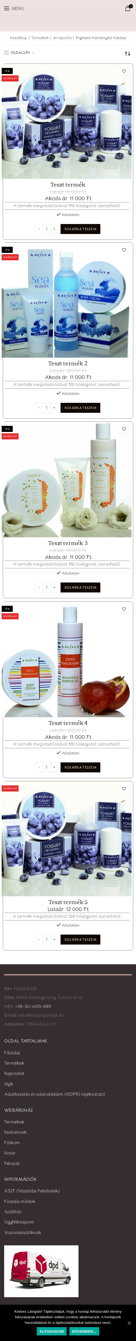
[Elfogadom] (129, 1323)
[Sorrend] (128, 53)
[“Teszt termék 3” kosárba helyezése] (80, 587)
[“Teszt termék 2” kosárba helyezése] (80, 408)
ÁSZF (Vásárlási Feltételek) (32, 1191)
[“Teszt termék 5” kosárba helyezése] (80, 940)
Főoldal (12, 1053)
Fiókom (12, 1143)
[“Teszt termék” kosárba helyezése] (80, 229)
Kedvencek (15, 1132)
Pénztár (12, 1163)
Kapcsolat (14, 1073)
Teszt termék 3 (68, 543)
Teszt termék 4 (68, 723)
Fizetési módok (19, 1201)
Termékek (40, 37)
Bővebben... (84, 1331)
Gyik (8, 1084)
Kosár (10, 1153)
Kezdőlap (18, 37)
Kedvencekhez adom (124, 71)
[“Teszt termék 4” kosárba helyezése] (80, 767)
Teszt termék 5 (68, 902)
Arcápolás (62, 37)
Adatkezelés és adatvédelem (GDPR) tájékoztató (54, 1094)
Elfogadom (52, 1331)
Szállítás (12, 1212)
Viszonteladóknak (22, 1232)
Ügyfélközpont (19, 1222)
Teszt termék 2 (68, 363)
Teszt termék (68, 184)
